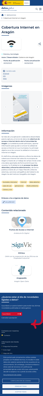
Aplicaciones (11, 15)
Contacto (7, 335)
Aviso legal (6, 350)
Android (6, 74)
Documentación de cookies (12, 375)
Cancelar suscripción (9, 318)
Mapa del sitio (7, 353)
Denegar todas (21, 386)
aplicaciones (19, 186)
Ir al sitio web (9, 71)
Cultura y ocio (7, 189)
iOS (4, 76)
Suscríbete (11, 314)
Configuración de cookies (21, 381)
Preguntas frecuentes (10, 346)
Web (5, 79)
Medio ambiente (32, 186)
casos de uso (7, 186)
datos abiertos (34, 182)
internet (23, 182)
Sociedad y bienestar (10, 182)
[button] (37, 107)
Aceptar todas (20, 392)
